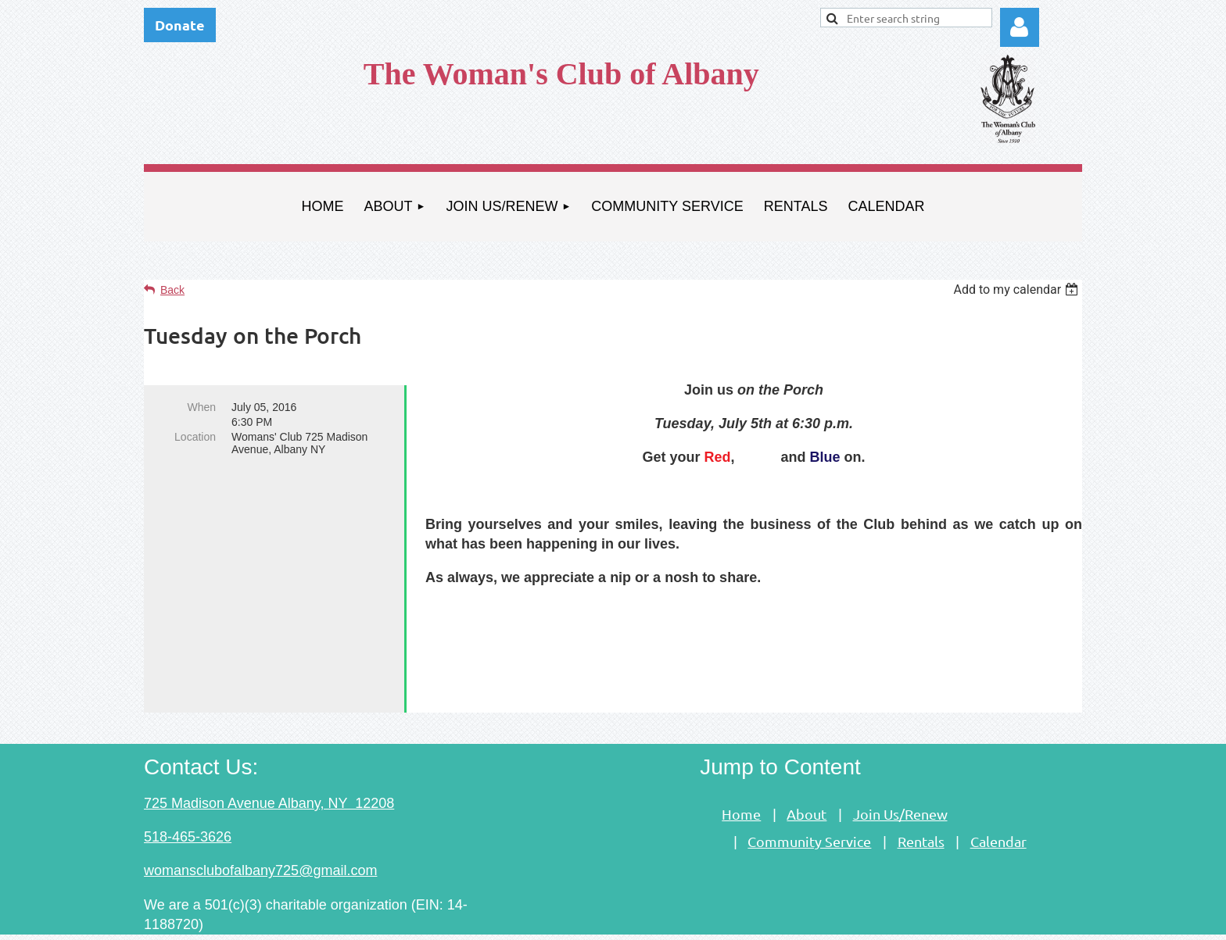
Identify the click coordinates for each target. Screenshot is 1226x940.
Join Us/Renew (900, 772)
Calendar (998, 800)
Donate (180, 25)
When (201, 407)
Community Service (809, 800)
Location (195, 437)
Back (172, 290)
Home (741, 772)
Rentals (921, 800)
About (806, 772)
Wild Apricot (904, 919)
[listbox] (1017, 289)
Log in (1019, 27)
